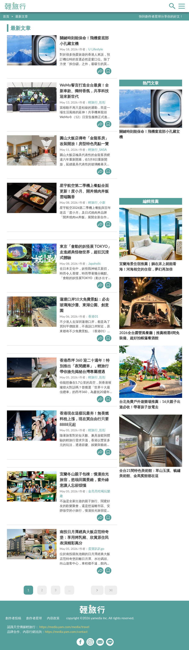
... (69, 590)
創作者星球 (34, 618)
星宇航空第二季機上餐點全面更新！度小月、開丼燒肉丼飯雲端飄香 (84, 191)
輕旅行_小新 (96, 202)
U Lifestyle (95, 49)
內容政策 (53, 618)
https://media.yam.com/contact (66, 631)
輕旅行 (15, 6)
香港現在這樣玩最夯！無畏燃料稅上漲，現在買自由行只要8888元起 (84, 419)
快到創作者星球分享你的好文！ (161, 16)
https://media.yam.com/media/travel (64, 627)
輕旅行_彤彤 (96, 102)
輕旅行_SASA (97, 149)
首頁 (6, 16)
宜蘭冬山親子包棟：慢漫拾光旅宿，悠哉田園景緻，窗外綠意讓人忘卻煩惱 (84, 480)
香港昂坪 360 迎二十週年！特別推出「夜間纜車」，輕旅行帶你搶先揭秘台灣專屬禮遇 (85, 366)
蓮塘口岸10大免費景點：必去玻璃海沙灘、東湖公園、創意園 (84, 305)
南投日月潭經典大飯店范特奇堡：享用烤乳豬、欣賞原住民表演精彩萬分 (84, 537)
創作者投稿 (13, 618)
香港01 (93, 316)
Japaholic (94, 263)
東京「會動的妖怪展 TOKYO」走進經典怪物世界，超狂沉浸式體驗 (85, 252)
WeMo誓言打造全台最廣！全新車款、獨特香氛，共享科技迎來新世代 (84, 91)
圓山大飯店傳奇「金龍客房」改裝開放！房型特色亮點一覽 (84, 141)
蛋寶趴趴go (96, 548)
